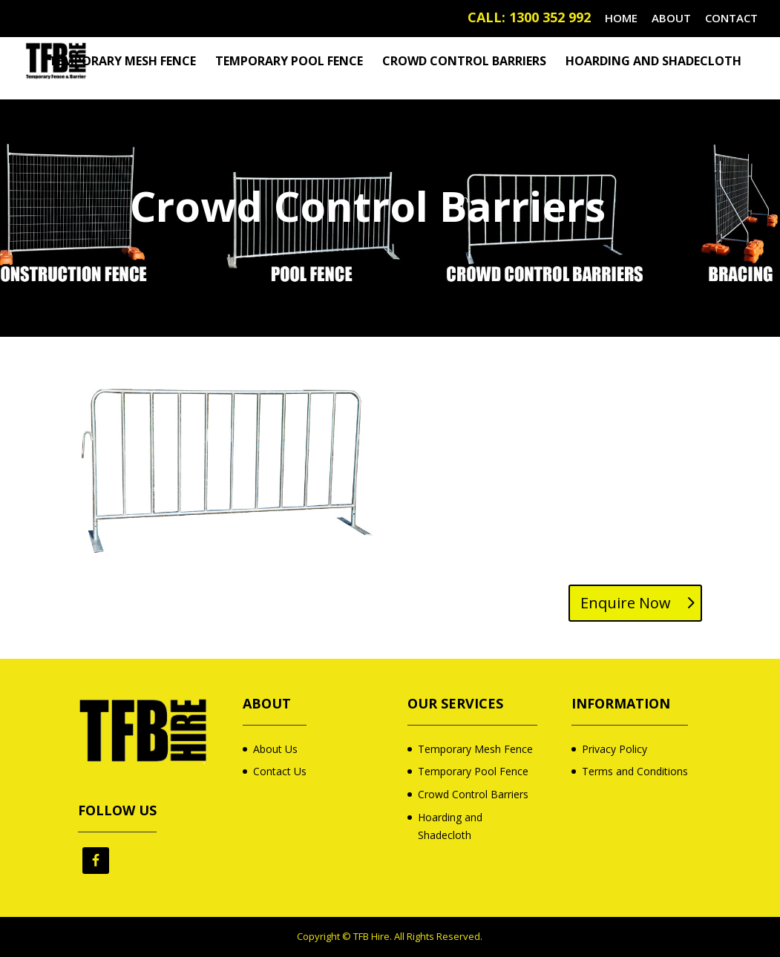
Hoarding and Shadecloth (653, 62)
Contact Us (280, 771)
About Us (275, 749)
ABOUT (671, 19)
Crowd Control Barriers (464, 62)
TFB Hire (371, 936)
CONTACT (731, 19)
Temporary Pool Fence (289, 62)
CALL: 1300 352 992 (529, 19)
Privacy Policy (614, 749)
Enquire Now (625, 603)
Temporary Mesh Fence (122, 62)
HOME (621, 19)
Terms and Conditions (635, 771)
